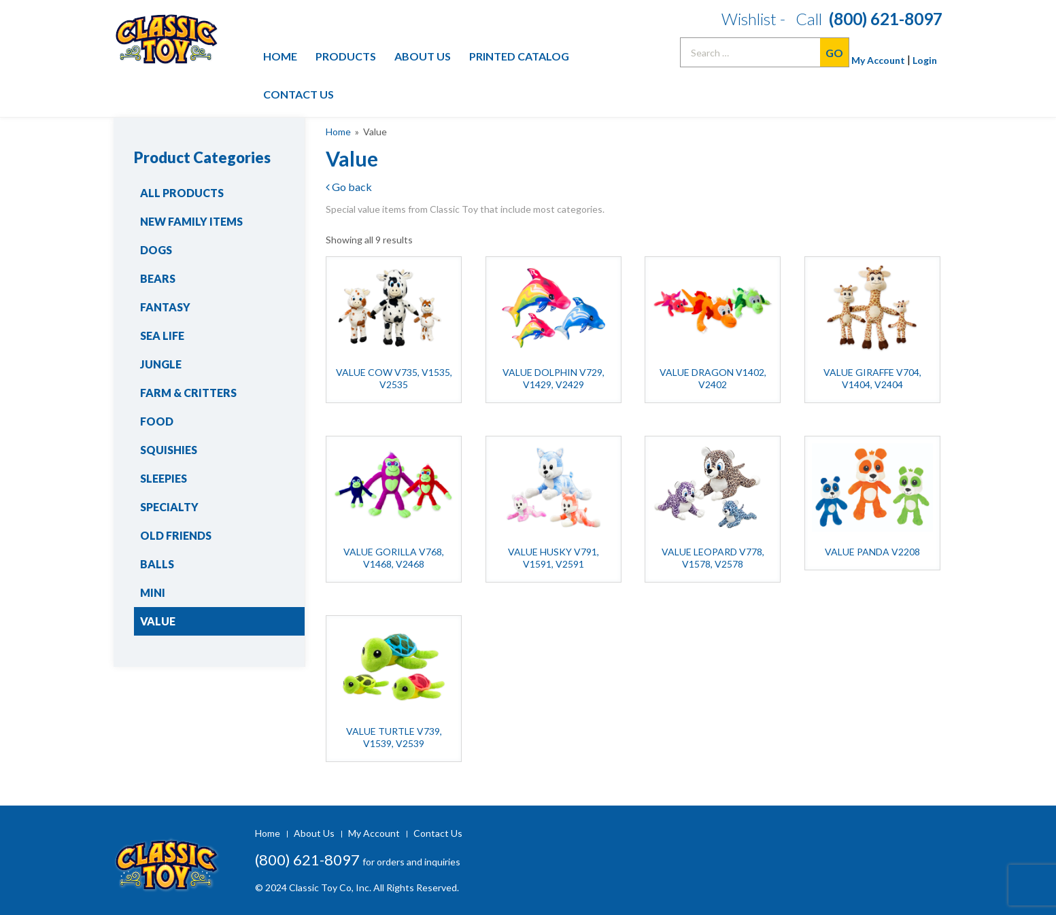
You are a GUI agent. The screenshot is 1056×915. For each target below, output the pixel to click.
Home (280, 56)
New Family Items (191, 221)
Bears (157, 278)
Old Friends (175, 535)
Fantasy (165, 306)
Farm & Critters (188, 392)
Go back (349, 186)
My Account (878, 60)
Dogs (156, 249)
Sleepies (163, 478)
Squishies (168, 449)
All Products (182, 192)
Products (346, 56)
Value (157, 621)
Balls (157, 563)
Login (925, 60)
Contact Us (298, 94)
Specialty (169, 506)
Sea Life (162, 335)
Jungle (161, 364)
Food (156, 421)
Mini (152, 592)
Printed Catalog (519, 56)
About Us (422, 56)
